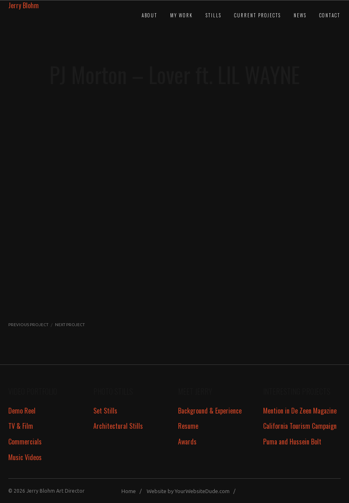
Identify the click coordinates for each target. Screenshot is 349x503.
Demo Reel (22, 411)
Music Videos (25, 457)
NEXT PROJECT (70, 324)
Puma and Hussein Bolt (292, 442)
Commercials (25, 442)
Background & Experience (210, 411)
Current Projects (257, 15)
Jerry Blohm (23, 5)
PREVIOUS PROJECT (28, 324)
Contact (329, 15)
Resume (188, 426)
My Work (181, 15)
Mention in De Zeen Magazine (300, 411)
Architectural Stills (118, 426)
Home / (133, 491)
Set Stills (105, 411)
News (300, 15)
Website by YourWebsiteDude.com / (193, 491)
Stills (213, 15)
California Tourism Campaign (300, 426)
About (149, 15)
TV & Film (20, 426)
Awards (187, 442)
